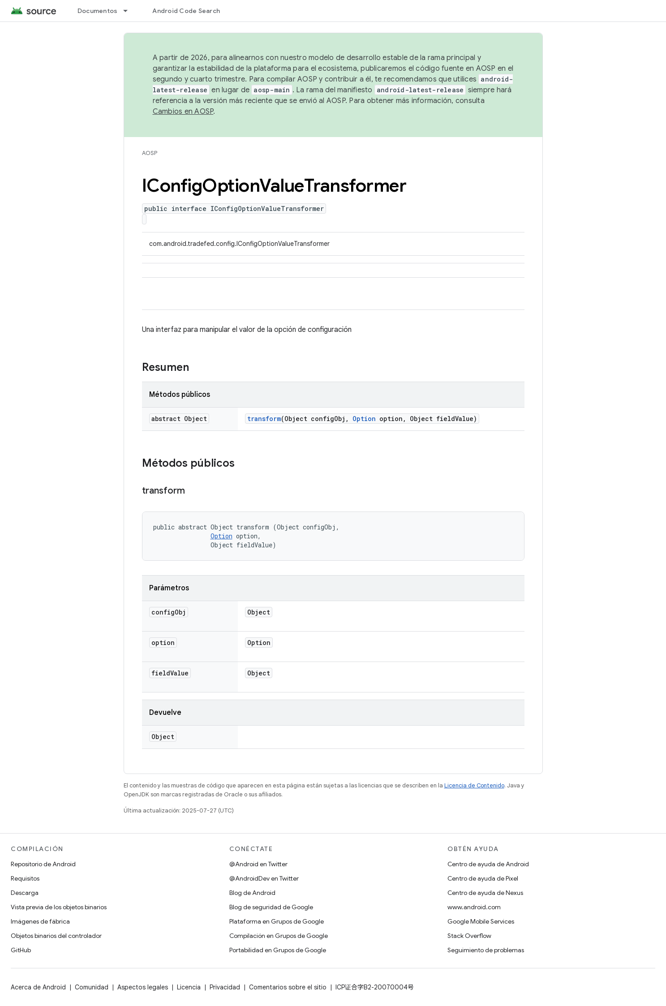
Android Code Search (186, 11)
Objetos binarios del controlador (56, 936)
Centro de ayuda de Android (488, 864)
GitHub (21, 950)
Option (364, 418)
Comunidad (91, 987)
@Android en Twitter (258, 864)
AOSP (149, 153)
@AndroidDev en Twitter (264, 878)
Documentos (97, 11)
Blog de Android (252, 893)
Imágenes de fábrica (40, 921)
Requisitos (25, 878)
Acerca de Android (38, 987)
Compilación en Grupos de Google (278, 936)
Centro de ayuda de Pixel (482, 878)
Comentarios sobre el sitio (288, 987)
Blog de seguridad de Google (271, 907)
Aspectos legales (142, 987)
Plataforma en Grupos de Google (276, 921)
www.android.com (474, 907)
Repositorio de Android (43, 864)
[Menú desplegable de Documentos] (129, 10)
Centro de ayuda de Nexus (485, 893)
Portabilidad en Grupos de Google (277, 950)
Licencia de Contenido (474, 785)
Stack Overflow (469, 936)
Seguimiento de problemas (485, 950)
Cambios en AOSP (183, 111)
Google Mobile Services (480, 921)
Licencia (189, 987)
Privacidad (225, 987)
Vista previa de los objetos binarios (59, 907)
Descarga (25, 893)
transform (264, 418)
